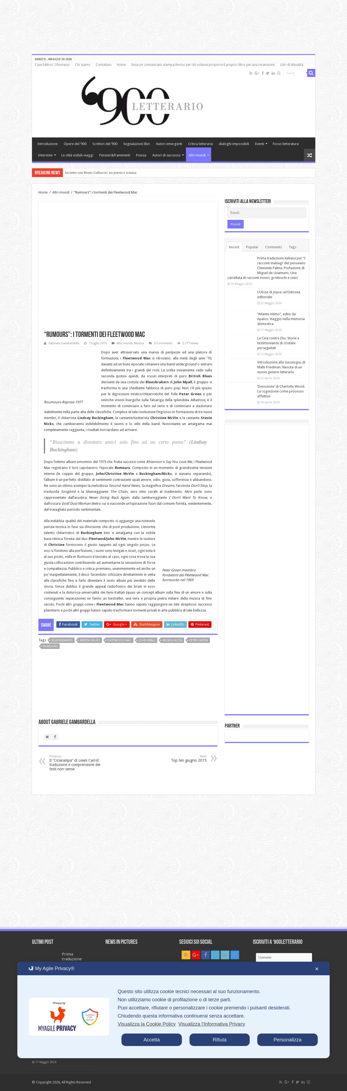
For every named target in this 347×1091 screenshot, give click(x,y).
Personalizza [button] (287, 1039)
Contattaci (103, 65)
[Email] (266, 213)
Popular (252, 247)
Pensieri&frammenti (114, 155)
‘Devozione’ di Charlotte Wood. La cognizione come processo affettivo (281, 391)
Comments (273, 247)
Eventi (259, 144)
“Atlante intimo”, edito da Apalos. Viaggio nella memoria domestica (281, 319)
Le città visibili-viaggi (77, 155)
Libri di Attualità (291, 65)
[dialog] (173, 1010)
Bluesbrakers (62, 640)
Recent (234, 247)
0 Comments (163, 343)
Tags (292, 247)
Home (121, 65)
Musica (139, 343)
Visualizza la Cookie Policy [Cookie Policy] (147, 1024)
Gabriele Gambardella (64, 343)
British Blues (90, 640)
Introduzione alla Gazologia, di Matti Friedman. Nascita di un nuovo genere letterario (281, 367)
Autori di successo (166, 155)
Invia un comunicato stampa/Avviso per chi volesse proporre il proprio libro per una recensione (203, 65)
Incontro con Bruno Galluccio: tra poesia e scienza (100, 172)
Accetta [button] (151, 1039)
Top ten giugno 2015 (179, 758)
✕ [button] (317, 969)
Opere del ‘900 (75, 144)
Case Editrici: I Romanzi (52, 65)
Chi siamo (82, 65)
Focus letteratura (286, 144)
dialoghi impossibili (234, 144)
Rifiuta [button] (219, 1039)
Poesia (141, 155)
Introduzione (47, 144)
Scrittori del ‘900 (104, 144)
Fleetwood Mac (119, 640)
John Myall (147, 640)
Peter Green (198, 640)
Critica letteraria (200, 144)
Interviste (45, 155)
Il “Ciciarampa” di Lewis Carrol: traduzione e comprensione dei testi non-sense (77, 763)
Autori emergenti (169, 144)
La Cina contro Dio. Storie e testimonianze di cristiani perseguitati (278, 343)
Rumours (50, 646)
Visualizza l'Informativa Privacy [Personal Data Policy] (211, 1024)
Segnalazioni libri (136, 144)
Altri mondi (197, 155)
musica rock (172, 640)
